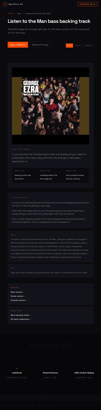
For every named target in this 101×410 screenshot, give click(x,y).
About (5, 405)
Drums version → (18, 296)
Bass (69, 45)
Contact (14, 405)
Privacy (31, 405)
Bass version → (18, 292)
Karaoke (88, 45)
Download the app (40, 45)
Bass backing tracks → (21, 315)
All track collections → (21, 319)
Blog (23, 405)
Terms (40, 405)
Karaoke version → (19, 300)
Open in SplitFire (17, 45)
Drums (78, 45)
